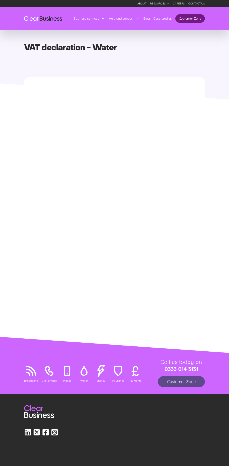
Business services (86, 19)
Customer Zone (190, 19)
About (141, 3)
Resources (158, 3)
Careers (179, 3)
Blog (146, 19)
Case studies (162, 19)
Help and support (121, 19)
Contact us (196, 3)
